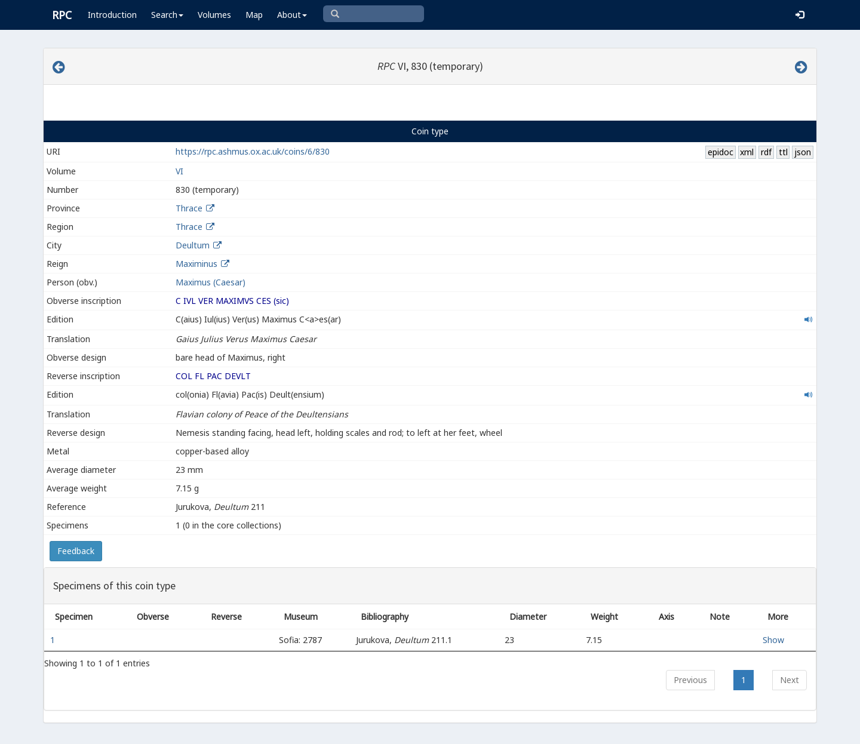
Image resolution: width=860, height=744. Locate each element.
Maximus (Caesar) (210, 282)
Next (789, 679)
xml (747, 152)
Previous (690, 679)
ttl (783, 152)
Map (254, 14)
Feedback (75, 551)
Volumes (214, 14)
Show (773, 639)
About (292, 14)
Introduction (112, 14)
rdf (766, 152)
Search (167, 14)
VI (179, 171)
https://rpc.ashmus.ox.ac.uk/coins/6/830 (253, 151)
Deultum (193, 245)
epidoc (720, 152)
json (802, 152)
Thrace (189, 208)
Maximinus (196, 263)
